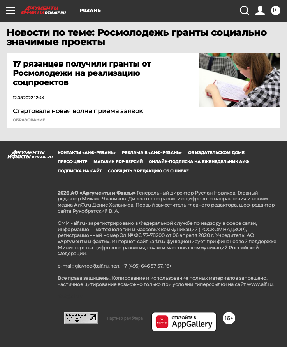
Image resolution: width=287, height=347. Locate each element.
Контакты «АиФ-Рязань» (87, 152)
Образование (29, 120)
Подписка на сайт (80, 171)
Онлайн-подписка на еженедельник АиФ (199, 161)
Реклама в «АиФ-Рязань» (152, 152)
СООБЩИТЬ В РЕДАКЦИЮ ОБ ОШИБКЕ (148, 171)
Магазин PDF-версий (118, 161)
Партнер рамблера (125, 318)
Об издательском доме (216, 152)
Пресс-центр (72, 161)
